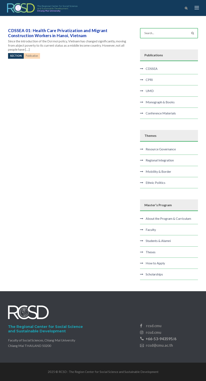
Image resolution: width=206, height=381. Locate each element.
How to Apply (155, 263)
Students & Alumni (158, 241)
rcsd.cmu (154, 325)
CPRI (149, 80)
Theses (151, 252)
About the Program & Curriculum (168, 218)
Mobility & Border (158, 171)
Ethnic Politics (155, 182)
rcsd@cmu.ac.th (159, 345)
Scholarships (154, 274)
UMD (150, 91)
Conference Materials (161, 113)
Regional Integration (160, 160)
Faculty (151, 229)
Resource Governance (161, 149)
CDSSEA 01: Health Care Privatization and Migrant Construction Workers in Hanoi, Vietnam (57, 33)
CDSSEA (152, 68)
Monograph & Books (160, 102)
